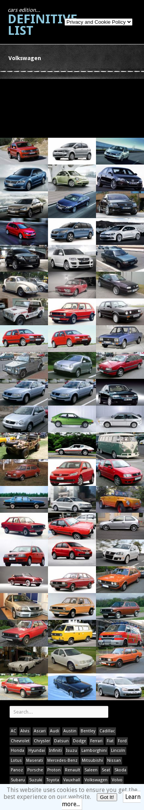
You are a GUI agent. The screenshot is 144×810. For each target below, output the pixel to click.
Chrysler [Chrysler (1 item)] (42, 740)
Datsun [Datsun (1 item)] (61, 740)
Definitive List (42, 22)
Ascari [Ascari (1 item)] (40, 731)
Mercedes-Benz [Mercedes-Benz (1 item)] (62, 760)
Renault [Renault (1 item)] (72, 770)
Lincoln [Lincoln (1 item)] (118, 750)
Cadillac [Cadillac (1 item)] (107, 731)
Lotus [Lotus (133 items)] (16, 760)
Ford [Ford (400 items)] (122, 740)
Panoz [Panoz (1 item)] (17, 770)
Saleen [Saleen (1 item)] (91, 770)
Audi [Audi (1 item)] (54, 731)
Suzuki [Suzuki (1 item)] (35, 779)
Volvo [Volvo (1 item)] (117, 779)
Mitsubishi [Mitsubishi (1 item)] (92, 760)
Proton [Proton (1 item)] (54, 770)
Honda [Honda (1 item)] (17, 750)
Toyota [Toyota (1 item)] (52, 779)
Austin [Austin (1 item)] (69, 731)
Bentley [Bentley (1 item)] (88, 731)
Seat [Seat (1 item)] (106, 770)
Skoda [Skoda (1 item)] (120, 770)
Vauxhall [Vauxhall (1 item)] (71, 779)
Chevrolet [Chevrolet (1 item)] (20, 740)
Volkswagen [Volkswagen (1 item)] (96, 779)
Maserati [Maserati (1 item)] (34, 760)
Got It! (107, 797)
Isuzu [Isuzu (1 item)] (71, 750)
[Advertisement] (35, 108)
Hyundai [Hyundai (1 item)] (36, 750)
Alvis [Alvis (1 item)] (25, 731)
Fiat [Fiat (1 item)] (110, 740)
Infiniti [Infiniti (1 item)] (55, 750)
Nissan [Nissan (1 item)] (114, 760)
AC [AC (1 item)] (13, 731)
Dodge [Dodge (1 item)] (79, 740)
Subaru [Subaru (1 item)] (18, 779)
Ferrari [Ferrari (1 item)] (96, 740)
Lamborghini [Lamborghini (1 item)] (94, 750)
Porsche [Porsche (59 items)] (35, 770)
